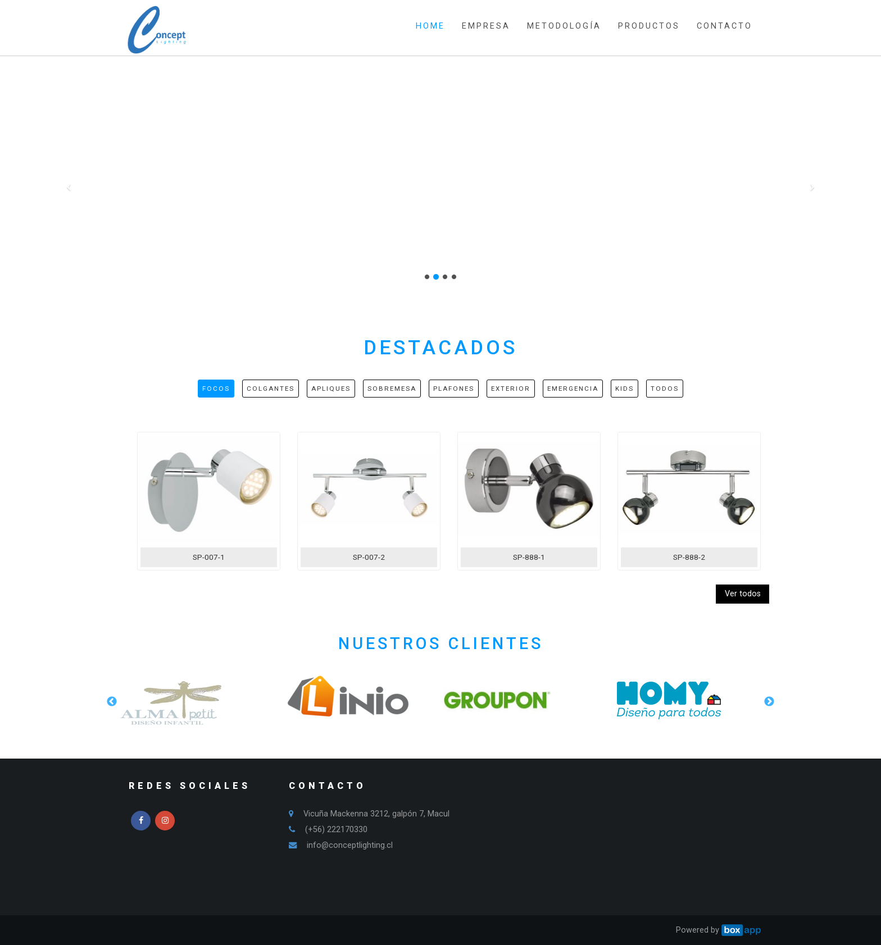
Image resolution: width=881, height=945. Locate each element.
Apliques (331, 388)
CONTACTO (724, 26)
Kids (624, 388)
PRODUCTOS (649, 26)
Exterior (510, 388)
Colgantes (270, 388)
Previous (111, 701)
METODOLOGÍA (564, 26)
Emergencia (572, 388)
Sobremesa (391, 388)
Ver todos (743, 594)
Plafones (453, 388)
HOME (430, 26)
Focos (216, 388)
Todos (665, 388)
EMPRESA (486, 26)
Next (769, 701)
